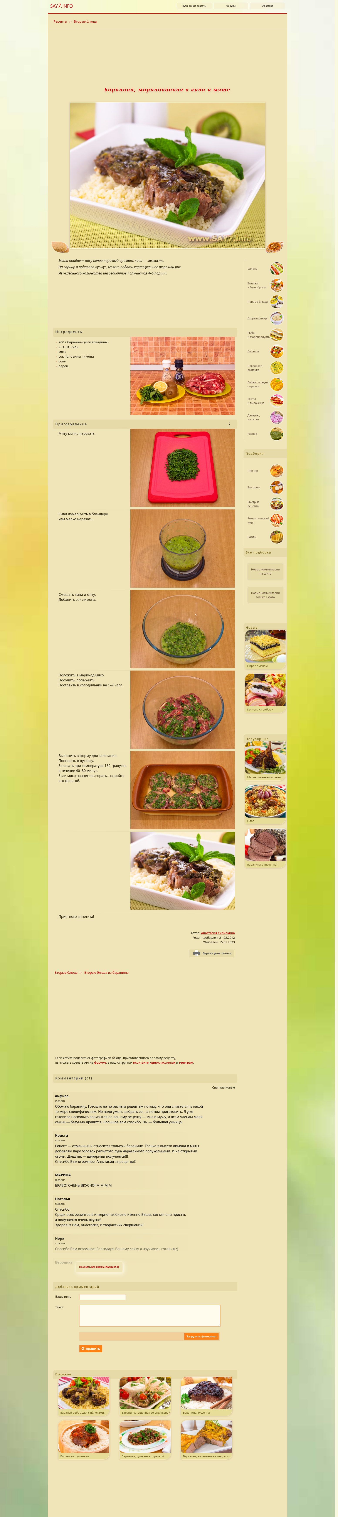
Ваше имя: (63, 1296)
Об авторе (267, 5)
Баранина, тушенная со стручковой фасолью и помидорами (145, 1400)
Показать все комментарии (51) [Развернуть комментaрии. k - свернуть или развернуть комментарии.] (99, 1267)
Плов (265, 804)
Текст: (59, 1307)
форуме (100, 1062)
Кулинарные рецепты (194, 5)
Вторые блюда (85, 21)
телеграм (186, 1062)
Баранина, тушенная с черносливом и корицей (206, 1400)
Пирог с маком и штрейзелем (265, 649)
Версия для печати (216, 953)
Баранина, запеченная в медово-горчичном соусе (206, 1444)
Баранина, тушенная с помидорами (83, 1444)
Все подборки (258, 552)
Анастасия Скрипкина (218, 933)
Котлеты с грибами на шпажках (265, 693)
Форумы (230, 5)
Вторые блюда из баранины (106, 972)
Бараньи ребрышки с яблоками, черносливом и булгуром (83, 1400)
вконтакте (140, 1062)
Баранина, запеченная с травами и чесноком (265, 848)
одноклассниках (162, 1062)
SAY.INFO (61, 6)
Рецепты (60, 21)
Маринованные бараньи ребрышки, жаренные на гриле (265, 761)
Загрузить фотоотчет (201, 1340)
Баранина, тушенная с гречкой (145, 1443)
